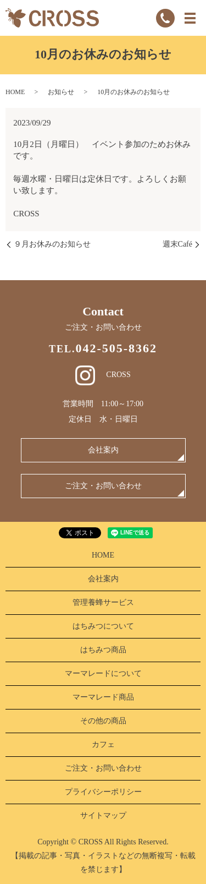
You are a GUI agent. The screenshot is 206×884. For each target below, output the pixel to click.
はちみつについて (103, 626)
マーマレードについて (103, 673)
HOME (15, 92)
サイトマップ (103, 815)
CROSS (102, 374)
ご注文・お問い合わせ (103, 486)
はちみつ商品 (103, 650)
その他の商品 (103, 721)
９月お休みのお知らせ (52, 244)
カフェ (103, 744)
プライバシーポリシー (103, 792)
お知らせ (61, 92)
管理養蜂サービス (103, 602)
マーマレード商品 (103, 697)
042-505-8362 (116, 348)
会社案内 (103, 450)
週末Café (177, 244)
